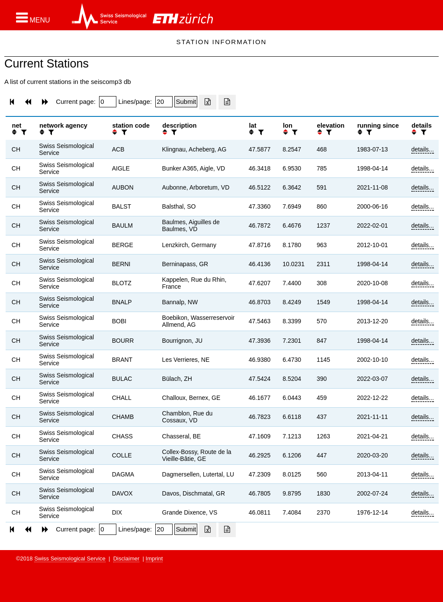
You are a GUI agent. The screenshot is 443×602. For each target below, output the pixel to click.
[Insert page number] (107, 101)
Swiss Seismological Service (70, 558)
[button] (33, 17)
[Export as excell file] (207, 102)
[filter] (23, 132)
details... (422, 149)
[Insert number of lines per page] (164, 101)
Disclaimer (126, 558)
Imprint (154, 558)
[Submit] (185, 101)
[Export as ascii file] (227, 102)
